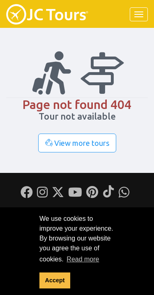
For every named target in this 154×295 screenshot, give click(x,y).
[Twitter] (58, 194)
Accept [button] (55, 280)
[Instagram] (42, 194)
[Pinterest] (92, 194)
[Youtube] (75, 194)
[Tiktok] (108, 194)
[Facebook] (27, 194)
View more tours (77, 143)
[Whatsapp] (124, 194)
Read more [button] (83, 259)
